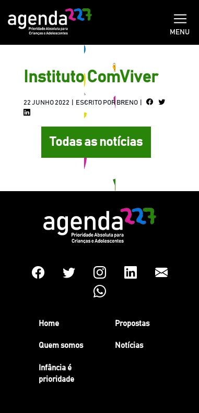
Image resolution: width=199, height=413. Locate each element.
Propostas (132, 324)
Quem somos (61, 345)
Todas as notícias (96, 142)
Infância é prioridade (56, 374)
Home (49, 324)
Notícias (129, 345)
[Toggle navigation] (180, 17)
